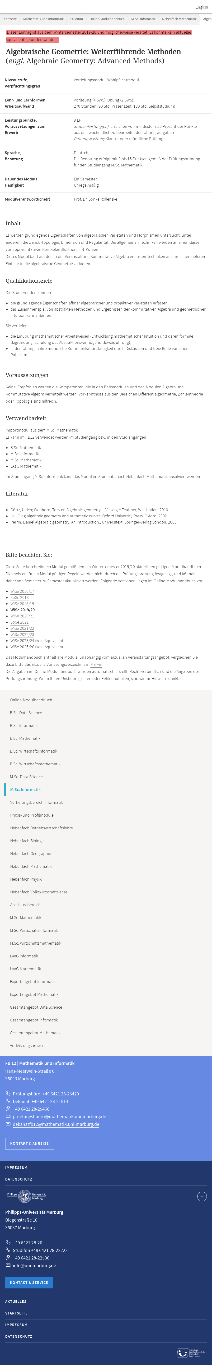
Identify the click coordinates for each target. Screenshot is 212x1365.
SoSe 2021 (19, 622)
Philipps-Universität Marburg (26, 1196)
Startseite (9, 19)
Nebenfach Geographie (30, 854)
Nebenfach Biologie (27, 841)
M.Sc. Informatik (143, 19)
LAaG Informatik (24, 956)
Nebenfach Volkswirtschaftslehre (38, 892)
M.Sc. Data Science (26, 777)
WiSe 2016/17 (22, 591)
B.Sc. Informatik (24, 726)
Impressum (16, 1167)
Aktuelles (16, 1301)
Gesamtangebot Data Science (36, 1007)
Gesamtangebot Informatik (34, 1020)
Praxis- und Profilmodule (32, 815)
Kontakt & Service (29, 1282)
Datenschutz (18, 1179)
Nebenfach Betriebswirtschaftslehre (41, 828)
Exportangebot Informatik (33, 982)
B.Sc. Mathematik (25, 738)
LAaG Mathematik (25, 969)
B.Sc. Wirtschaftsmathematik (35, 764)
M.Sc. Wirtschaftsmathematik (35, 943)
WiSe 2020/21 (22, 616)
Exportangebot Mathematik (34, 994)
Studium (76, 19)
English (202, 7)
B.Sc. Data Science (26, 713)
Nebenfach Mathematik (179, 19)
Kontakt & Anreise (29, 1143)
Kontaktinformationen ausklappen (201, 1196)
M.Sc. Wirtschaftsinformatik (34, 930)
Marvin (96, 664)
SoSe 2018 (19, 598)
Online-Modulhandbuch (107, 19)
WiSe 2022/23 (22, 635)
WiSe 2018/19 (22, 604)
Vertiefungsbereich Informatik (36, 802)
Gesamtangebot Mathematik (35, 1033)
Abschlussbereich (25, 905)
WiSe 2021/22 (22, 628)
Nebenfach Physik (26, 879)
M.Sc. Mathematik (25, 918)
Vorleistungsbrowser (28, 1046)
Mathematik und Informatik (43, 19)
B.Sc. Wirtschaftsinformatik (33, 751)
